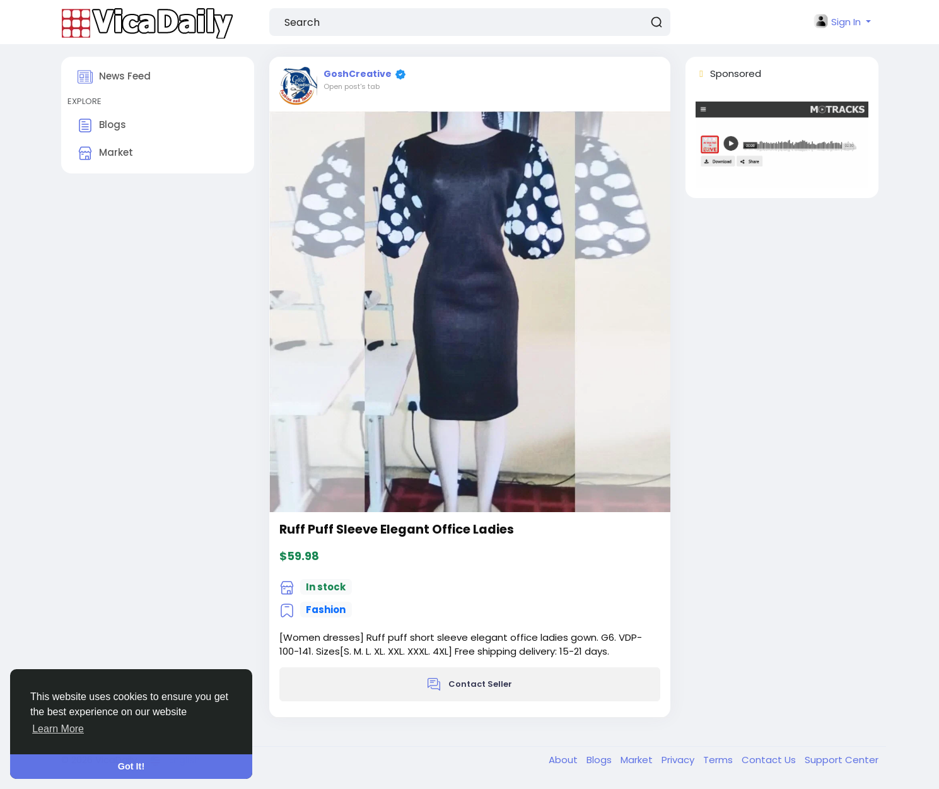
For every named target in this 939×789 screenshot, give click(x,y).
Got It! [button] (131, 766)
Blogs (102, 125)
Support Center (841, 759)
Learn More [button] (58, 728)
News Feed (114, 77)
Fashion (326, 609)
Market (105, 153)
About (564, 759)
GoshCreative (358, 73)
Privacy (679, 759)
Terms (719, 759)
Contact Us (770, 759)
